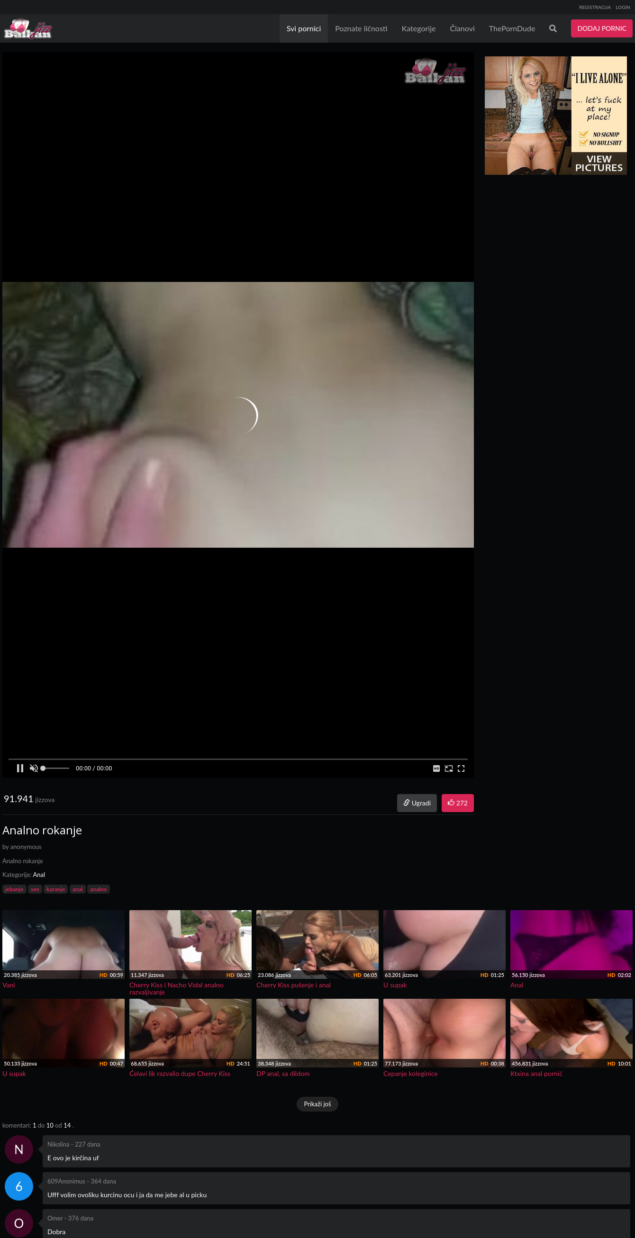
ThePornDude (512, 28)
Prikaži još (317, 1104)
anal (78, 889)
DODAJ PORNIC (601, 28)
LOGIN (623, 7)
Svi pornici (304, 28)
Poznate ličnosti (361, 28)
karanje (55, 889)
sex (35, 889)
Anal (39, 874)
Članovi (462, 28)
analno (98, 889)
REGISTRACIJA (595, 7)
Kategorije (419, 28)
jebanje (14, 889)
